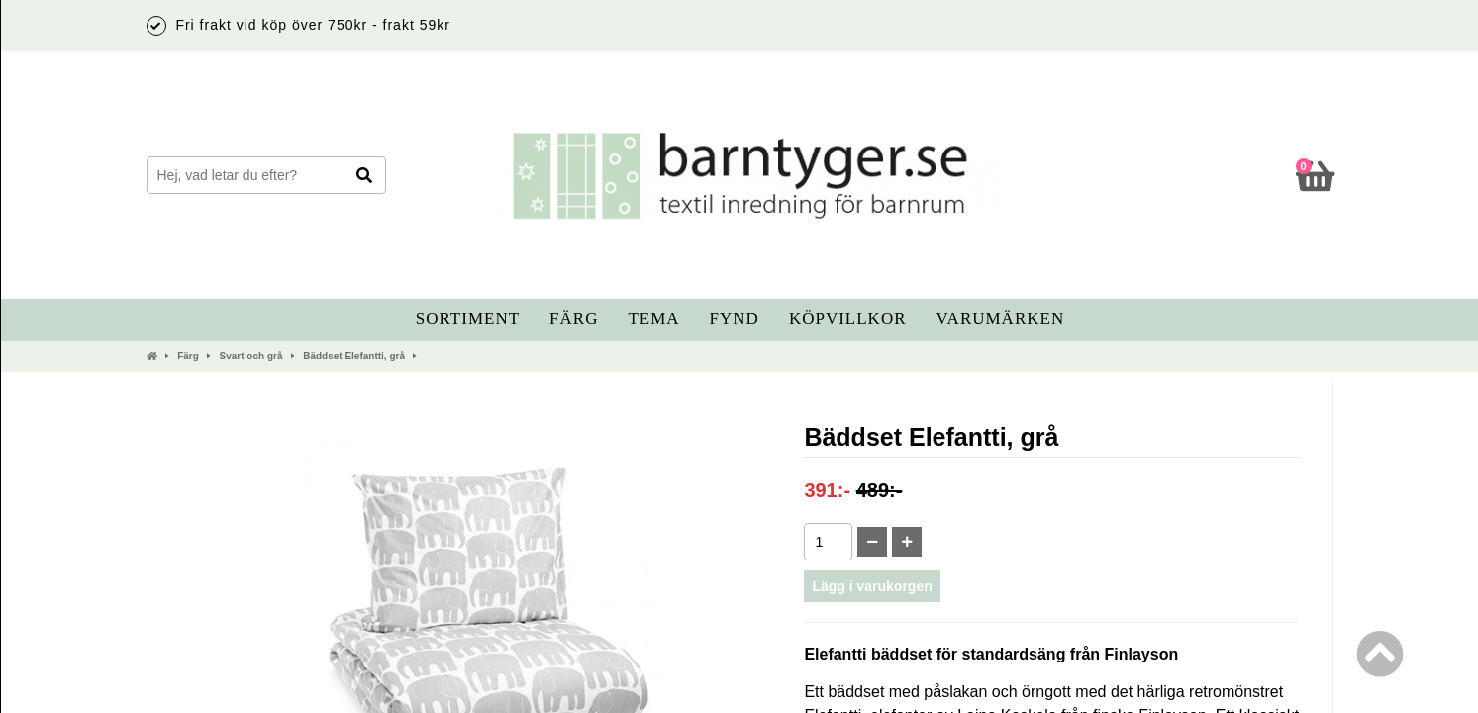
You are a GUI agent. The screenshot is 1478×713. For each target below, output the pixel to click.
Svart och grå (251, 356)
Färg (573, 318)
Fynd (734, 318)
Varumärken (1000, 318)
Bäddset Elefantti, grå (354, 356)
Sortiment (468, 318)
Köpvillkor (848, 318)
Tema (653, 318)
